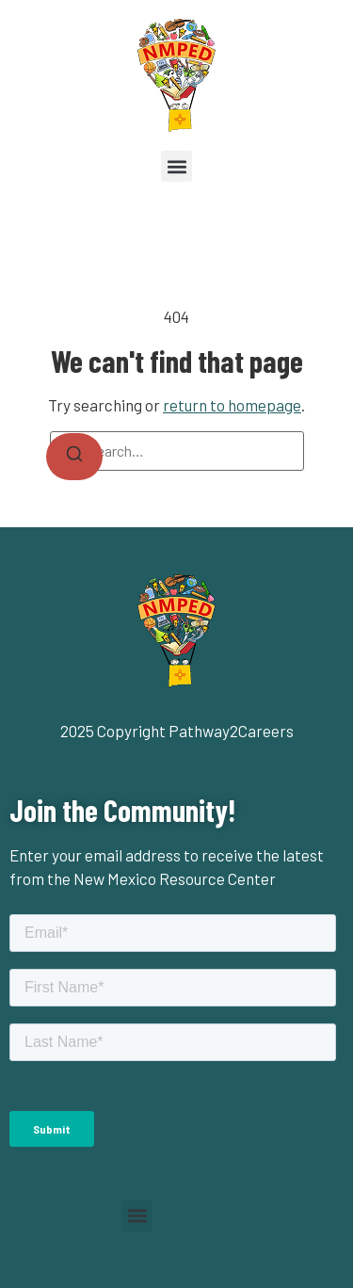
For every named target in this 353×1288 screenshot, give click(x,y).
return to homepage (232, 404)
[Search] (74, 456)
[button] (176, 166)
